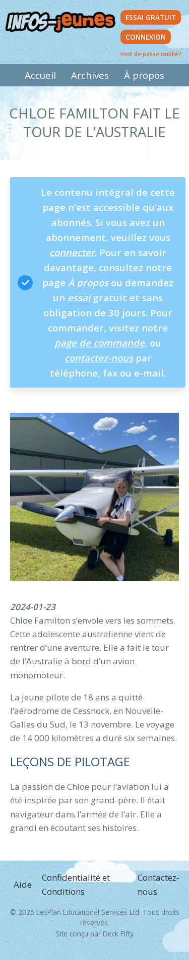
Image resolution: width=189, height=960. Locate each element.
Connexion (145, 37)
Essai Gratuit (150, 17)
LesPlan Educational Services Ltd (87, 912)
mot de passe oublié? (150, 54)
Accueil (40, 75)
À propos (144, 75)
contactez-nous (99, 357)
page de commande (99, 342)
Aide (23, 884)
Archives (90, 75)
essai (79, 297)
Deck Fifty (118, 933)
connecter (72, 252)
